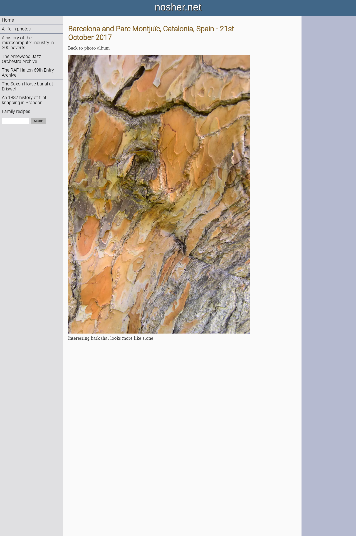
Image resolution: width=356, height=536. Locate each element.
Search (38, 120)
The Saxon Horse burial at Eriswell (27, 86)
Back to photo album (89, 48)
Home (8, 20)
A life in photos (16, 29)
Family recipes (16, 111)
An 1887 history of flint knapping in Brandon (24, 100)
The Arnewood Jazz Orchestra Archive (21, 59)
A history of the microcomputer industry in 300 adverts (28, 42)
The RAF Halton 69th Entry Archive (28, 72)
